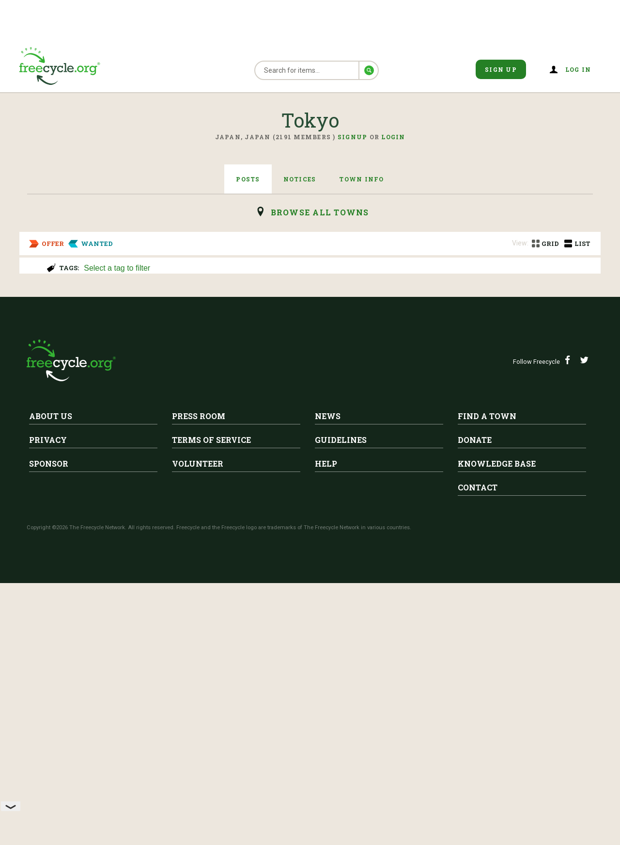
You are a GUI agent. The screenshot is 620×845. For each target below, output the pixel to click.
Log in (578, 69)
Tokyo (117, 304)
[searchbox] (336, 268)
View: (520, 243)
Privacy (48, 702)
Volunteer (197, 725)
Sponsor (48, 725)
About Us (50, 678)
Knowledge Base (497, 725)
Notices (299, 179)
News (328, 678)
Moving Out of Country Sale (160, 400)
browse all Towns (320, 212)
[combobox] (337, 267)
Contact (477, 749)
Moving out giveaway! (147, 318)
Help (326, 725)
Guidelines (341, 702)
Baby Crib (115, 494)
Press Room (198, 678)
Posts (248, 179)
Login (393, 137)
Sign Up (501, 69)
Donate (475, 702)
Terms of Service (211, 702)
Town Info (361, 179)
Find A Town (487, 678)
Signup (353, 137)
